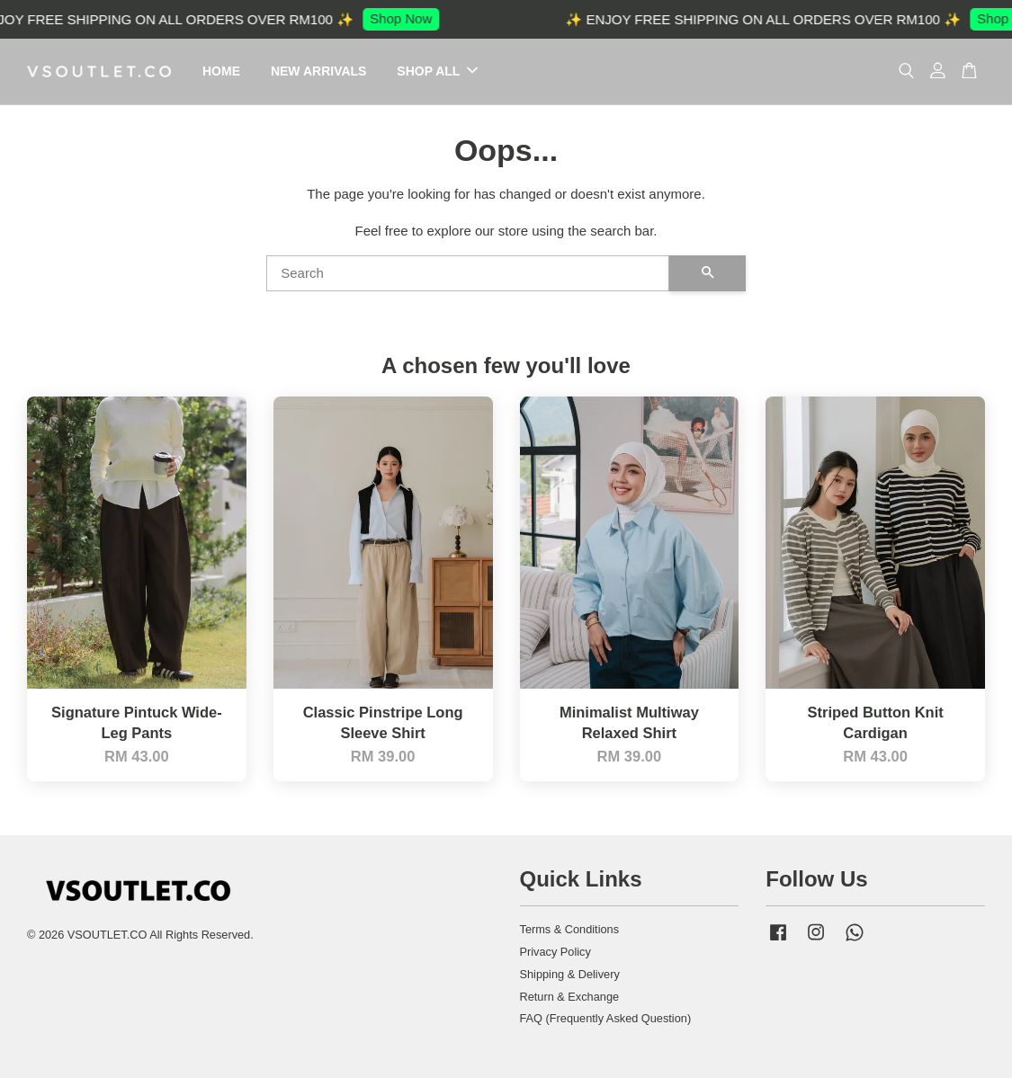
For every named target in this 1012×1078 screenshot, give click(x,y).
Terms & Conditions (570, 929)
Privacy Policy (555, 951)
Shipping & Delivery (570, 974)
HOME (221, 71)
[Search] (467, 273)
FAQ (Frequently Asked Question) (606, 1018)
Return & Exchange (570, 996)
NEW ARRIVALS (319, 71)
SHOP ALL (437, 71)
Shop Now (407, 18)
